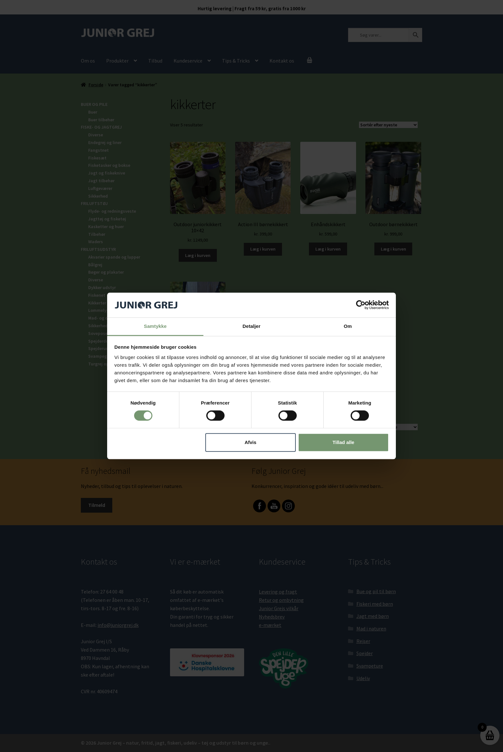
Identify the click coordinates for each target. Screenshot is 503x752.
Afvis (250, 442)
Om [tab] (348, 326)
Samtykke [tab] (155, 326)
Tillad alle (343, 442)
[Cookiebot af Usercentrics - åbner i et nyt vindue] (361, 305)
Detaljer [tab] (251, 326)
